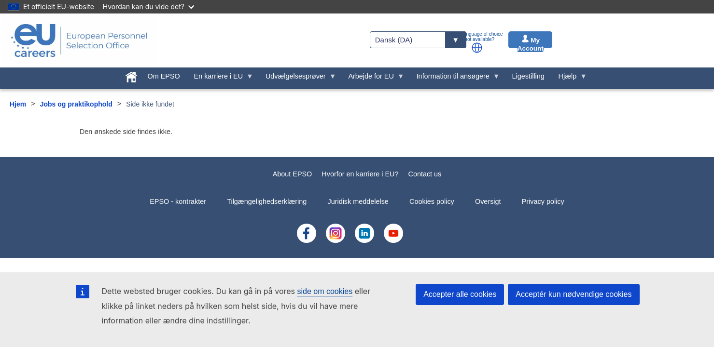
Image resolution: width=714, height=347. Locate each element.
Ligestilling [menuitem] (528, 76)
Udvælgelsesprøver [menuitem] (297, 78)
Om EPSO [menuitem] (164, 76)
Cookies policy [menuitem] (431, 201)
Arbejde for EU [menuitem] (372, 78)
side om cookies (325, 291)
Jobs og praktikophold (76, 104)
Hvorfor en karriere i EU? (360, 174)
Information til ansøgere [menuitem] (454, 78)
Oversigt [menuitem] (488, 201)
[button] (477, 47)
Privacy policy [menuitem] (543, 201)
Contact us (424, 174)
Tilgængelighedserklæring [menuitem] (267, 201)
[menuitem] (131, 75)
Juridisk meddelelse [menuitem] (357, 201)
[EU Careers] (79, 40)
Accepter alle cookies (459, 294)
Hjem (18, 104)
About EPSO (292, 174)
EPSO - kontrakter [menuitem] (178, 201)
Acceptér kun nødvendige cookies (573, 294)
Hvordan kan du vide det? (148, 6)
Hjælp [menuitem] (569, 78)
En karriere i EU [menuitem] (220, 78)
